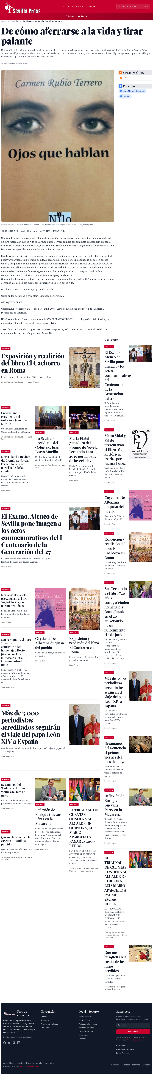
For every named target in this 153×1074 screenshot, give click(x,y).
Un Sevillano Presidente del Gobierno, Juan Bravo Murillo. (15, 418)
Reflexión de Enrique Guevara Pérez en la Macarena (49, 816)
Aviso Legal (83, 1035)
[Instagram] (14, 1042)
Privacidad (116, 1065)
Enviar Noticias (122, 1053)
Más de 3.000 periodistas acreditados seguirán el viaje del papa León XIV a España (115, 692)
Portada (14, 21)
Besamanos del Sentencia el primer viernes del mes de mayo (14, 790)
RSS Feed (45, 1028)
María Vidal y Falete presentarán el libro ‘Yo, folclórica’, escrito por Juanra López (15, 600)
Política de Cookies (87, 1028)
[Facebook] (4, 1042)
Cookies (126, 1065)
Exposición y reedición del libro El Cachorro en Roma (84, 645)
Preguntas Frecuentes (125, 1049)
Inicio (3, 21)
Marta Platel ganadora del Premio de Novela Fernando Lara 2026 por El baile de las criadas (83, 449)
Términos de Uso (86, 1031)
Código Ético (84, 1020)
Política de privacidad (135, 1040)
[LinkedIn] (18, 1042)
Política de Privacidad (88, 1024)
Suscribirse (133, 1031)
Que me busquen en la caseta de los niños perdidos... (15, 840)
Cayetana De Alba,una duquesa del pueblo (49, 643)
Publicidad (120, 1046)
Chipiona (70, 16)
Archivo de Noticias (49, 1024)
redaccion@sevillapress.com (32, 1066)
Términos (136, 1065)
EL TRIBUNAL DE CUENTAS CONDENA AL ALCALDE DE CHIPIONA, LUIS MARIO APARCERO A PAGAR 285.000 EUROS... (83, 827)
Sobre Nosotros (85, 1016)
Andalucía (82, 16)
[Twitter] (9, 1042)
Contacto (83, 1039)
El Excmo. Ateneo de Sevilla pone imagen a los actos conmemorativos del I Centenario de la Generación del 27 (117, 375)
